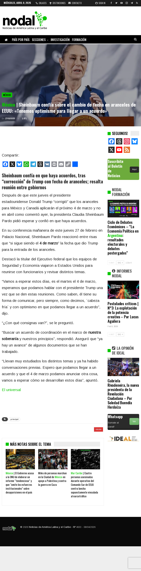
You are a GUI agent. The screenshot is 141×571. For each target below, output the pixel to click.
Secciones (39, 39)
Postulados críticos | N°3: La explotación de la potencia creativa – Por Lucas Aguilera (123, 312)
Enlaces (41, 3)
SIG (120, 263)
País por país (21, 39)
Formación (79, 39)
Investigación (60, 39)
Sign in (100, 3)
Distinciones (57, 3)
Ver (134, 421)
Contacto (75, 3)
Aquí (134, 169)
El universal (11, 390)
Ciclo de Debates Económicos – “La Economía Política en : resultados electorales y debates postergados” (123, 237)
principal (14, 419)
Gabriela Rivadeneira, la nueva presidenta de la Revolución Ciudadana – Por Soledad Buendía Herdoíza (123, 394)
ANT (111, 263)
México (7, 95)
